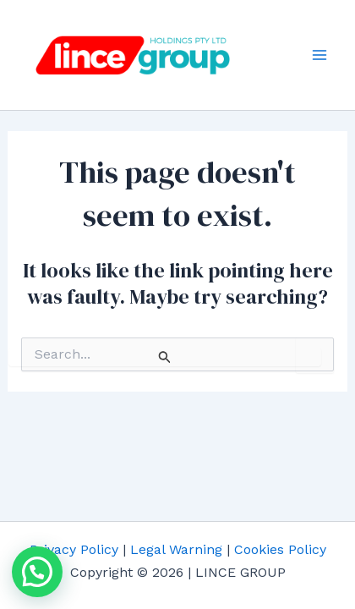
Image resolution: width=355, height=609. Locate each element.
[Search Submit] (164, 357)
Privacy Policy (74, 549)
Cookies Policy (280, 549)
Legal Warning (176, 549)
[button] (37, 571)
